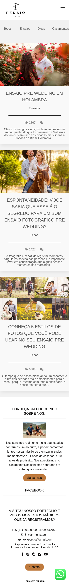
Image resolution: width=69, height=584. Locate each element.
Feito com (34, 581)
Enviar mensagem (36, 534)
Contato (34, 567)
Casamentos (60, 28)
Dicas (41, 28)
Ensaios (25, 28)
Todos (8, 28)
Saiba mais (34, 477)
